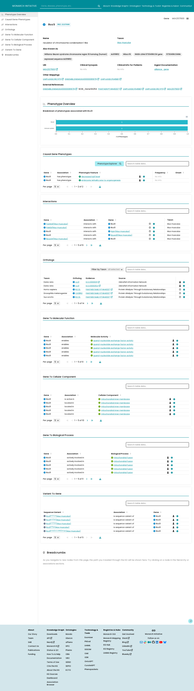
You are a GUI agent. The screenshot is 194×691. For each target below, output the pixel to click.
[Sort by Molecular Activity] (109, 336)
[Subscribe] (141, 642)
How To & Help (53, 654)
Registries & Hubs (170, 6)
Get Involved (128, 634)
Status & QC (53, 650)
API (49, 638)
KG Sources (52, 674)
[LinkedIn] (157, 642)
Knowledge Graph (119, 6)
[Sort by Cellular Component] (119, 395)
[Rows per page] (56, 186)
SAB (30, 642)
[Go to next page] (86, 245)
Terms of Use (53, 662)
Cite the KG (52, 666)
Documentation (54, 658)
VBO (68, 658)
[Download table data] (99, 186)
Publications (34, 650)
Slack (126, 638)
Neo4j (51, 642)
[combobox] (70, 6)
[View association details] (143, 176)
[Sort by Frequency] (166, 172)
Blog (125, 642)
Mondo (69, 634)
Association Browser (52, 683)
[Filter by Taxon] (107, 269)
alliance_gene (161, 69)
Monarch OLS (109, 634)
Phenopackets (91, 669)
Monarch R (53, 646)
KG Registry (108, 649)
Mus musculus (124, 42)
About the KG (53, 670)
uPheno (69, 642)
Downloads (52, 634)
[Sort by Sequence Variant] (62, 512)
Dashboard (52, 678)
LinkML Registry (110, 653)
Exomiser (89, 637)
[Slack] (145, 642)
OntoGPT (89, 661)
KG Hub (106, 645)
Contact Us (33, 646)
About (106, 6)
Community (186, 6)
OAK (86, 653)
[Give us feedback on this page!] (190, 621)
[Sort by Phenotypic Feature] (99, 172)
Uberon (69, 638)
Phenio (69, 650)
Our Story (32, 634)
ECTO (68, 670)
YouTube (127, 650)
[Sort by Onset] (182, 172)
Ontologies (134, 6)
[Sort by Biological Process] (130, 453)
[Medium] (149, 642)
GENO (68, 662)
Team (30, 638)
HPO (68, 646)
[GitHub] (153, 642)
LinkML (87, 645)
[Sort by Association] (70, 172)
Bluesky (126, 654)
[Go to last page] (91, 245)
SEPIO (68, 666)
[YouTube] (160, 642)
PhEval (88, 641)
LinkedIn (127, 646)
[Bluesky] (164, 642)
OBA (68, 654)
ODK (86, 657)
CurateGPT (90, 665)
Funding (31, 654)
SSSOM (88, 649)
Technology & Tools (151, 6)
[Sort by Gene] (50, 172)
